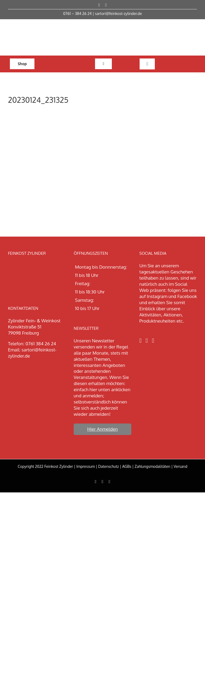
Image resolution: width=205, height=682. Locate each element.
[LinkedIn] (153, 341)
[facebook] (99, 5)
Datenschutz (108, 466)
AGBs (126, 466)
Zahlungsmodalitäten (152, 466)
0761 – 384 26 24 (77, 13)
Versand (180, 466)
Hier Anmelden (102, 429)
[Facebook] (140, 341)
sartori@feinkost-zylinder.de (118, 13)
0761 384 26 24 (41, 343)
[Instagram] (147, 341)
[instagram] (106, 5)
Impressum (85, 466)
